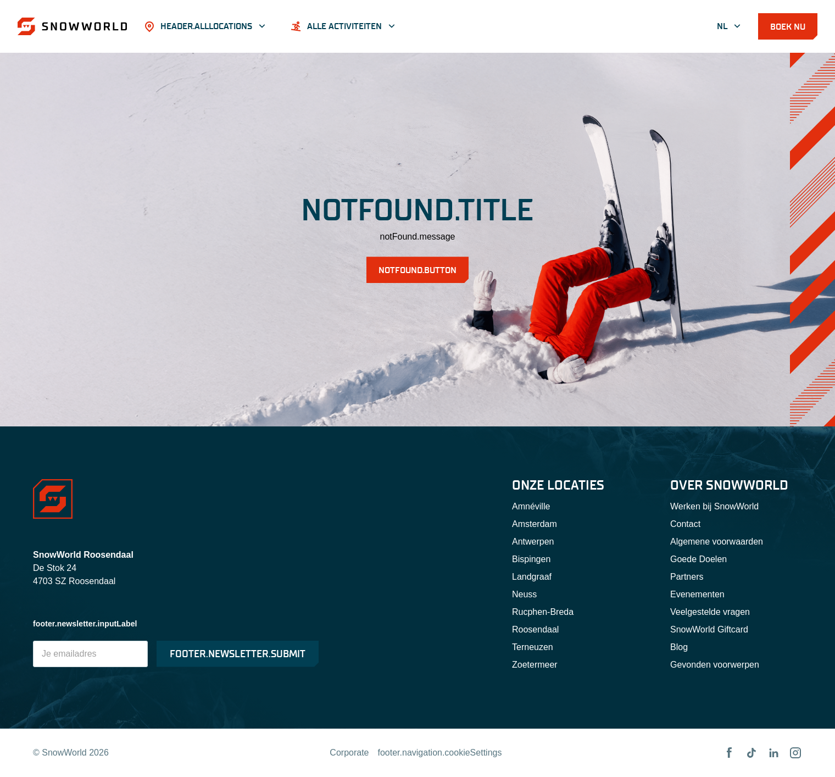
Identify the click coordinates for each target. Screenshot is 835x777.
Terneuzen (532, 647)
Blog (679, 647)
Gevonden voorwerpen (714, 664)
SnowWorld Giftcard (709, 629)
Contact (685, 524)
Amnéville (531, 506)
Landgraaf (532, 576)
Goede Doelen (698, 559)
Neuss (524, 594)
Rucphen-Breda (543, 612)
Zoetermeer (535, 664)
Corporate (349, 752)
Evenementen (697, 594)
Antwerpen (533, 541)
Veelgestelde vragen (710, 612)
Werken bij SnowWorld (714, 506)
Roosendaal (535, 629)
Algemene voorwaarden (716, 541)
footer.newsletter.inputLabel (85, 623)
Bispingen (531, 559)
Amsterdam (534, 524)
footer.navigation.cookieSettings (440, 752)
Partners (686, 576)
